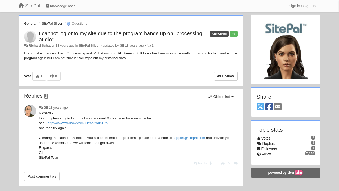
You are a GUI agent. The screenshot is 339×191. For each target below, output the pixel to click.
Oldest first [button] (220, 97)
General (30, 23)
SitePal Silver (52, 23)
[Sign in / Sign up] (302, 5)
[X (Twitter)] (260, 107)
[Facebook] (269, 107)
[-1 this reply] (236, 163)
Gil (122, 45)
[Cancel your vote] (229, 163)
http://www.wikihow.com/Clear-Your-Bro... (79, 123)
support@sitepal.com (189, 138)
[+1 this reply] (223, 163)
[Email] (278, 107)
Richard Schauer (42, 45)
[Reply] (200, 163)
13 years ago (58, 108)
